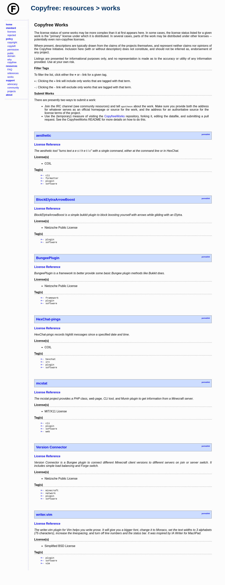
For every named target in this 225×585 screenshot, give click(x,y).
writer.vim (44, 526)
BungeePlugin (47, 261)
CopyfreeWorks (114, 116)
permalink (206, 134)
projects (11, 91)
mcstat (41, 390)
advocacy (12, 84)
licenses (11, 31)
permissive (13, 49)
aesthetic (43, 135)
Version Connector (51, 457)
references (12, 73)
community (13, 87)
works (10, 77)
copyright (12, 42)
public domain (11, 54)
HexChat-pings (48, 324)
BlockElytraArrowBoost (55, 202)
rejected (11, 35)
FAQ (9, 69)
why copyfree (11, 61)
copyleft (11, 46)
